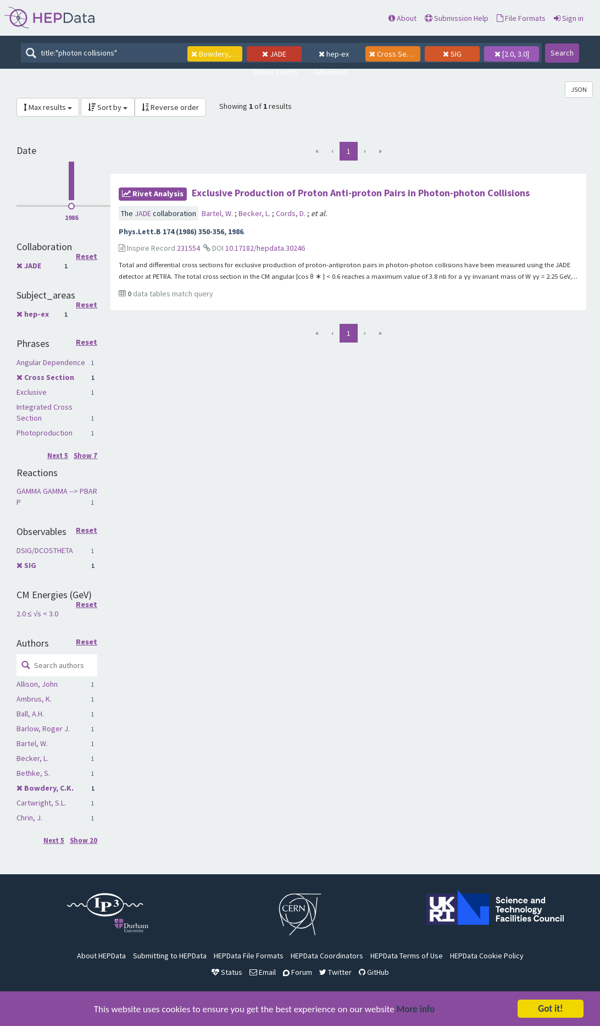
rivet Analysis (153, 193)
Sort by (107, 107)
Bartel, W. (32, 743)
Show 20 (83, 840)
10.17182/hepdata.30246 (265, 248)
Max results (48, 107)
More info (416, 1010)
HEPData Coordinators (327, 956)
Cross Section (49, 377)
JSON (579, 89)
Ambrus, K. (34, 699)
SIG (30, 565)
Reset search (276, 72)
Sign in (569, 18)
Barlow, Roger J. (43, 728)
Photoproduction (44, 433)
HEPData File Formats (249, 956)
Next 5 (57, 455)
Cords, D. (291, 213)
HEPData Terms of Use (406, 956)
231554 (188, 248)
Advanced (330, 72)
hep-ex (36, 314)
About (402, 18)
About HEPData (101, 956)
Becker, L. (32, 758)
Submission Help (456, 18)
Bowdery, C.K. (49, 788)
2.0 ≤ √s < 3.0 (37, 614)
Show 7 (85, 455)
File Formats (521, 18)
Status (227, 972)
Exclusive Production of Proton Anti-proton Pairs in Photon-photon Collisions (361, 192)
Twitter (335, 972)
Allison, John (37, 684)
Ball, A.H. (30, 714)
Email (262, 972)
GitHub (374, 972)
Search (562, 53)
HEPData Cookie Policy (487, 956)
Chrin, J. (29, 818)
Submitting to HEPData (170, 956)
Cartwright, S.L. (41, 803)
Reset (86, 256)
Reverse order (170, 107)
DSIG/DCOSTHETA (44, 550)
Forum (297, 972)
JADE (32, 266)
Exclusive (31, 392)
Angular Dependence (50, 362)
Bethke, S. (33, 773)
